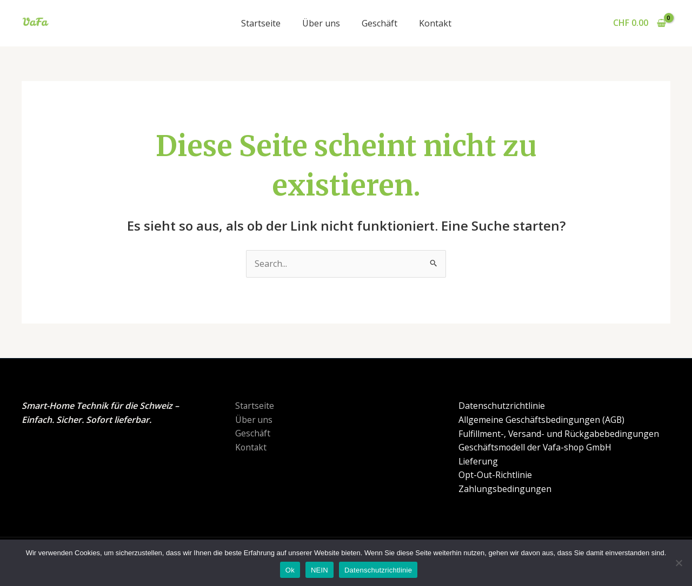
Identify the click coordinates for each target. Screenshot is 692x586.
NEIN (319, 570)
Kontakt (435, 23)
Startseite (261, 23)
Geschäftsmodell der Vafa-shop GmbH (535, 447)
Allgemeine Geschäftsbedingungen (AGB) (541, 420)
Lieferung (478, 461)
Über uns (321, 23)
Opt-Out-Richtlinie (494, 475)
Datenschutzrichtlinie (501, 406)
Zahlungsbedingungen (504, 489)
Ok (290, 570)
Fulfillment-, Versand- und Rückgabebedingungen (558, 434)
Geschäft (379, 23)
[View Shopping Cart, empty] (639, 23)
